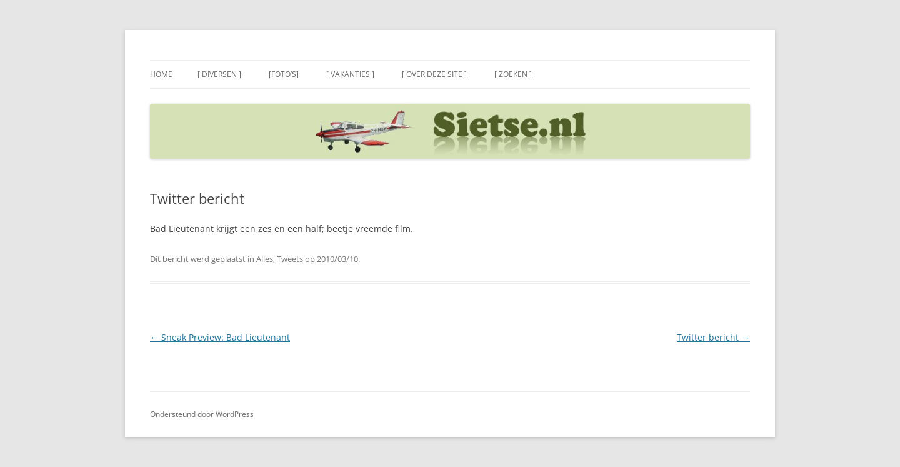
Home (161, 74)
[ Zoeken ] (513, 74)
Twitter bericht (713, 337)
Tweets (290, 258)
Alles (264, 258)
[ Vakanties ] (350, 74)
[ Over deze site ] (434, 74)
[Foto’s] (284, 74)
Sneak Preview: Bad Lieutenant (220, 337)
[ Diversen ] (219, 74)
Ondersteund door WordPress (202, 414)
